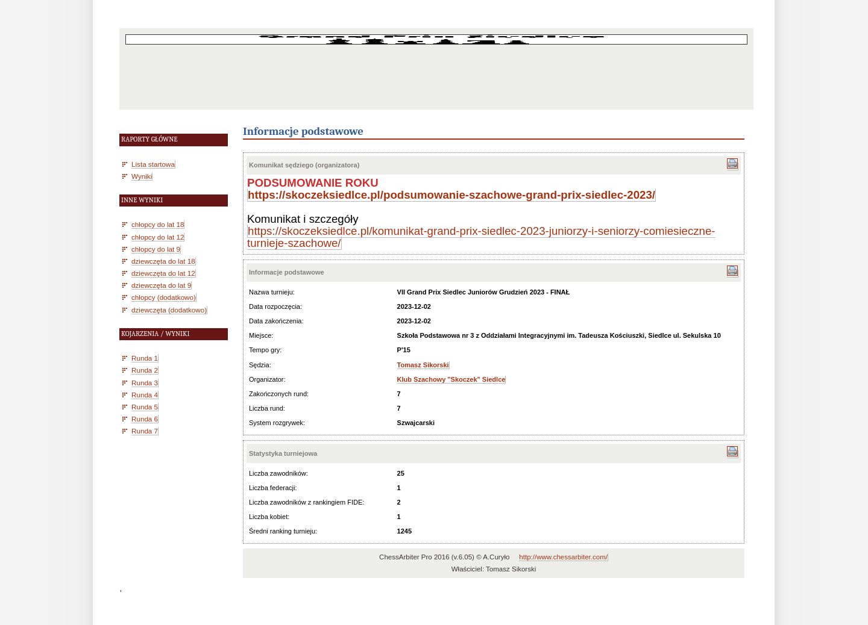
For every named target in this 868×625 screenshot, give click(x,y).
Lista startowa (153, 164)
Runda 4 (144, 395)
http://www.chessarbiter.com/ (563, 557)
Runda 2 (144, 370)
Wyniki (141, 176)
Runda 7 (144, 431)
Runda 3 (144, 383)
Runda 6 (144, 419)
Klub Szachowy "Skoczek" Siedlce (451, 379)
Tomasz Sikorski (423, 364)
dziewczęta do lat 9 (161, 285)
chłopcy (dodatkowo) (163, 297)
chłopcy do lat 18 (157, 224)
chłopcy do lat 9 (155, 249)
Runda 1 (144, 358)
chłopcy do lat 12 (157, 237)
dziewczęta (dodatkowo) (169, 310)
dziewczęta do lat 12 (163, 273)
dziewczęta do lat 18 (163, 261)
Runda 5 (144, 407)
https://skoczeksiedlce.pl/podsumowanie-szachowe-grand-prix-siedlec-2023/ (451, 194)
